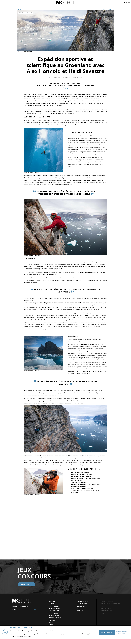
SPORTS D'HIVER (54, 615)
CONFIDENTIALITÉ (106, 611)
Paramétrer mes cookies (122, 631)
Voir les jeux (26, 584)
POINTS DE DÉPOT (82, 601)
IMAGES (51, 625)
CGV (102, 606)
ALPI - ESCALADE (54, 611)
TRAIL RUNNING (54, 606)
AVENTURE (52, 620)
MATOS (51, 622)
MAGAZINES (52, 601)
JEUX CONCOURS (82, 606)
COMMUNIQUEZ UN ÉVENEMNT (110, 604)
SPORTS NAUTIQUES (55, 618)
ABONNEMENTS (82, 604)
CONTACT (80, 611)
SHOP (78, 608)
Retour (19, 9)
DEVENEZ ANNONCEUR (108, 601)
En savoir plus (121, 633)
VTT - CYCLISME (53, 613)
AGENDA (51, 604)
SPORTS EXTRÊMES (54, 608)
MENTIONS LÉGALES (107, 608)
